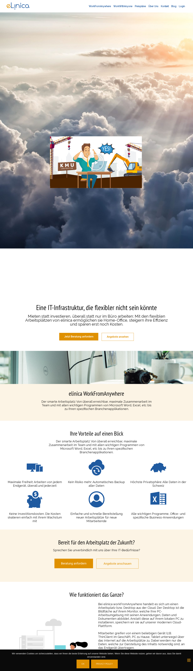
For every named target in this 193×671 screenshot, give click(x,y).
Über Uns (153, 6)
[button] (96, 162)
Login (182, 6)
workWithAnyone (122, 6)
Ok (83, 664)
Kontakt (165, 6)
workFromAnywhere (100, 6)
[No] (189, 660)
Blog (173, 6)
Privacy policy (104, 664)
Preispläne (140, 6)
